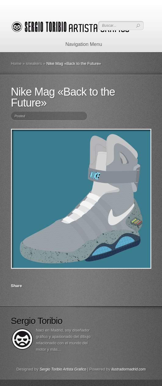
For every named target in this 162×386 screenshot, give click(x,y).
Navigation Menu (80, 44)
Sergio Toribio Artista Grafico (63, 369)
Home (16, 63)
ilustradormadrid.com (128, 369)
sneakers (34, 63)
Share (16, 285)
